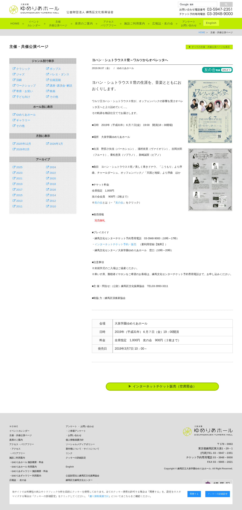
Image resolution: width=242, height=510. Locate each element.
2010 (51, 206)
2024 (51, 167)
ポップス (53, 68)
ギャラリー (21, 120)
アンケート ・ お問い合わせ (80, 426)
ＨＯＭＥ (13, 426)
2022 (51, 172)
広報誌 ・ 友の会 (17, 480)
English (211, 22)
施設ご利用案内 (134, 23)
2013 (18, 200)
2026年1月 (54, 143)
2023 (18, 172)
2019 (18, 184)
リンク (69, 453)
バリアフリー (18, 453)
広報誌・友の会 (162, 23)
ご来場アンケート (77, 431)
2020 (51, 178)
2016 (51, 189)
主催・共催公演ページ (20, 435)
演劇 (17, 79)
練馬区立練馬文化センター (79, 480)
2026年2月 (21, 149)
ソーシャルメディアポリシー (80, 444)
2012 (51, 200)
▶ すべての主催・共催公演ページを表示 (209, 47)
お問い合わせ (74, 435)
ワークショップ (24, 85)
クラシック (21, 68)
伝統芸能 (53, 79)
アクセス (16, 449)
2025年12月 (22, 143)
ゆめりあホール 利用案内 (24, 466)
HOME (15, 23)
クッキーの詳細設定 (76, 457)
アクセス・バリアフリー (21, 444)
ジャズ (19, 74)
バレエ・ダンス (57, 74)
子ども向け (21, 96)
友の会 (98, 202)
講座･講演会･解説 (59, 85)
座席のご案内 (84, 23)
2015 (18, 195)
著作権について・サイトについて (82, 449)
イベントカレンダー (19, 431)
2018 (51, 184)
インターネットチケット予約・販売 (115, 244)
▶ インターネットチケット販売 (162, 386)
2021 (18, 178)
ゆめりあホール (24, 114)
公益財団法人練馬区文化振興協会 (82, 475)
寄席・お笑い (23, 91)
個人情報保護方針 (75, 440)
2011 (18, 206)
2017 (18, 189)
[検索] (197, 4)
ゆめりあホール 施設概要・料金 (27, 462)
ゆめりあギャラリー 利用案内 (26, 475)
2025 (18, 167)
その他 (52, 96)
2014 (51, 195)
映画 (50, 91)
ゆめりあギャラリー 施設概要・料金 (30, 471)
